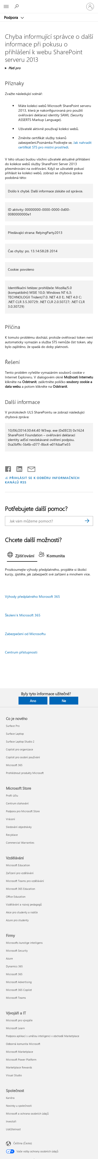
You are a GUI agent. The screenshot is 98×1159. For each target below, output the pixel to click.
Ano (33, 700)
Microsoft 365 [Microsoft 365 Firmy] (14, 974)
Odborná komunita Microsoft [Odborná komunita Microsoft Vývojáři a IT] (23, 1044)
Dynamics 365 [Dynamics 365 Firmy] (14, 966)
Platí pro (14, 68)
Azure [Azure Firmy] (9, 958)
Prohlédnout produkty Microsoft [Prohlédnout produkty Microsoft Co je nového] (25, 773)
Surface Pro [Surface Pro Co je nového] (13, 726)
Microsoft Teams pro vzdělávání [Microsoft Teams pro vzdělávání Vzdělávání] (25, 881)
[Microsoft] (49, 4)
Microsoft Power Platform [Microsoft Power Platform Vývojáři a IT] (21, 1059)
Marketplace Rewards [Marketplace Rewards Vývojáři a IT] (19, 1067)
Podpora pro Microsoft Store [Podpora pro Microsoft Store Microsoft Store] (23, 811)
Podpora (11, 17)
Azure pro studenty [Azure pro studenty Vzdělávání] (17, 920)
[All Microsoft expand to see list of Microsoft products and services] (6, 7)
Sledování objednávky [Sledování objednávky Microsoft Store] (19, 827)
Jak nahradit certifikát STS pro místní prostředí (55, 144)
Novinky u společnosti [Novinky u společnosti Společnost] (19, 1105)
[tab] (22, 556)
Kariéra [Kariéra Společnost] (10, 1098)
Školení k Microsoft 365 (22, 615)
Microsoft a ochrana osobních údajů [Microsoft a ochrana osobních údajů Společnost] (27, 1113)
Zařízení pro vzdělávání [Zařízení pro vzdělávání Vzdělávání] (20, 873)
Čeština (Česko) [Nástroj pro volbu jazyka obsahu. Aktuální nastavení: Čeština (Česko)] (22, 1143)
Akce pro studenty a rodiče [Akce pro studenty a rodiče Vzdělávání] (22, 912)
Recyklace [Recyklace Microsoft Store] (12, 835)
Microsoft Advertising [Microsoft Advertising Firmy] (19, 982)
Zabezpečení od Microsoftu (25, 633)
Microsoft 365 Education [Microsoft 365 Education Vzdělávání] (20, 889)
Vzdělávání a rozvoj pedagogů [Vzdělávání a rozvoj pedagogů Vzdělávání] (24, 904)
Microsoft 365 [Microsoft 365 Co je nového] (14, 765)
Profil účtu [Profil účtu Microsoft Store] (12, 795)
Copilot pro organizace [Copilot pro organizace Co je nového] (19, 749)
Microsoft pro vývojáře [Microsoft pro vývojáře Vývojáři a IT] (19, 1020)
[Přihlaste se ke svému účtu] (90, 7)
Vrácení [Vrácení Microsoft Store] (10, 819)
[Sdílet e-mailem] (29, 468)
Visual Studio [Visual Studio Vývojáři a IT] (14, 1075)
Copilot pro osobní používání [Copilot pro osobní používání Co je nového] (23, 757)
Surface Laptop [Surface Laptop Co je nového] (15, 733)
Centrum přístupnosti (21, 652)
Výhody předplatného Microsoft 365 (32, 596)
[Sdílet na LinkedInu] (17, 468)
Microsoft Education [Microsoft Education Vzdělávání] (18, 865)
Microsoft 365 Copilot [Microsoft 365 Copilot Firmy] (19, 990)
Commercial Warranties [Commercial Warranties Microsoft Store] (20, 842)
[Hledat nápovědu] (17, 6)
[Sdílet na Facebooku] (8, 468)
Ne (64, 700)
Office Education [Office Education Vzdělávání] (15, 896)
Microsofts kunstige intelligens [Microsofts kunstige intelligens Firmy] (24, 943)
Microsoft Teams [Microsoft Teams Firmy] (16, 997)
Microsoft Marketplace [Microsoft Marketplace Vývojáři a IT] (19, 1051)
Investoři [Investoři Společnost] (11, 1121)
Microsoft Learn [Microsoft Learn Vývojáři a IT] (15, 1028)
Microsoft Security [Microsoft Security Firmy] (17, 950)
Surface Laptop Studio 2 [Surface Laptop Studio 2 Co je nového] (20, 741)
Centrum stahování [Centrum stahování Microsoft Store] (17, 803)
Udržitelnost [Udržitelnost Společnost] (13, 1129)
